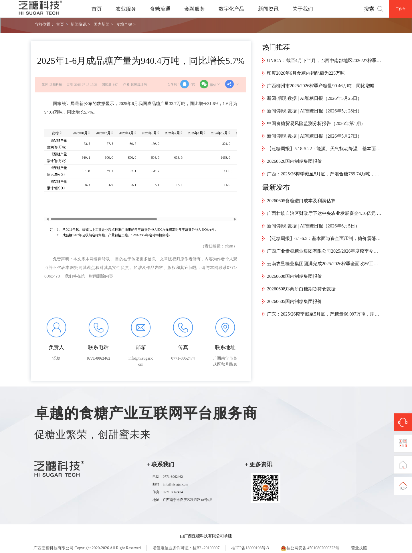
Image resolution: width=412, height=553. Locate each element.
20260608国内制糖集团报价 (294, 276)
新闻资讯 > (80, 24)
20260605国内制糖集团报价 (294, 301)
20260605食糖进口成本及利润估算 (301, 200)
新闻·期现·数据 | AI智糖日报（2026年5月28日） (314, 110)
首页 (97, 9)
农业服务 (126, 9)
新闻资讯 (268, 9)
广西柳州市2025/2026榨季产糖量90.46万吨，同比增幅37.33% (324, 85)
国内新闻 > (103, 24)
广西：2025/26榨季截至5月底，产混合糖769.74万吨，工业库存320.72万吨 (324, 173)
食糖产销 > (125, 24)
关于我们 (302, 9)
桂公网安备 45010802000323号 (310, 548)
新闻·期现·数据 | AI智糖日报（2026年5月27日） (314, 136)
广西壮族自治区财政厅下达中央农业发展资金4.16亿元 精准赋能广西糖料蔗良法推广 (324, 213)
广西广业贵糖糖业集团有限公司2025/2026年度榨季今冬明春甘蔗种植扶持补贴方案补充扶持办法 (324, 251)
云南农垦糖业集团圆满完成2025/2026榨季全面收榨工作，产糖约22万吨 (324, 263)
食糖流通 (160, 9)
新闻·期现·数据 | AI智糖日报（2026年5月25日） (314, 98)
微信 (210, 84)
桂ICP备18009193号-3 (250, 548)
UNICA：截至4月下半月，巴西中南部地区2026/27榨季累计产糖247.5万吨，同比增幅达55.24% (324, 60)
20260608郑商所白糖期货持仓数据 (301, 288)
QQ (187, 84)
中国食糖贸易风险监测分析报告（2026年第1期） (316, 123)
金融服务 (194, 9)
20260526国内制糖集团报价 (294, 161)
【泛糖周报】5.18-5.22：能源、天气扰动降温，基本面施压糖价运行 (324, 148)
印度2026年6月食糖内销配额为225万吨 (306, 73)
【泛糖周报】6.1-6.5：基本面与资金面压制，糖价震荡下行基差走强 (324, 238)
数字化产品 (231, 9)
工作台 (400, 9)
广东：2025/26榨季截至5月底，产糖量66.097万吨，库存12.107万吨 (324, 314)
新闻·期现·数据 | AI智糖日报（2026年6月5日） (313, 225)
